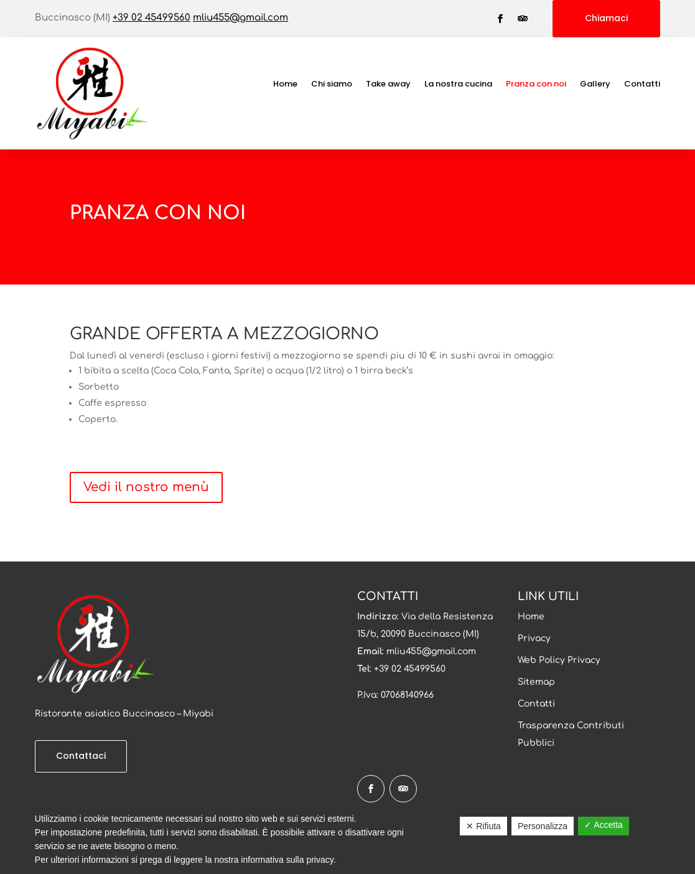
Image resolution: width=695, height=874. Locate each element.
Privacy (534, 638)
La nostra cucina (458, 85)
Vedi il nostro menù (146, 487)
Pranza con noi (536, 85)
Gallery (595, 85)
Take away (388, 85)
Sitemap (536, 682)
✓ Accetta (603, 825)
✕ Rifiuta (483, 826)
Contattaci (81, 755)
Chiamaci (606, 18)
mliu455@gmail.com (240, 17)
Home (285, 85)
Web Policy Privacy (559, 660)
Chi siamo (331, 85)
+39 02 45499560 (151, 17)
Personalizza (542, 826)
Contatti (642, 85)
